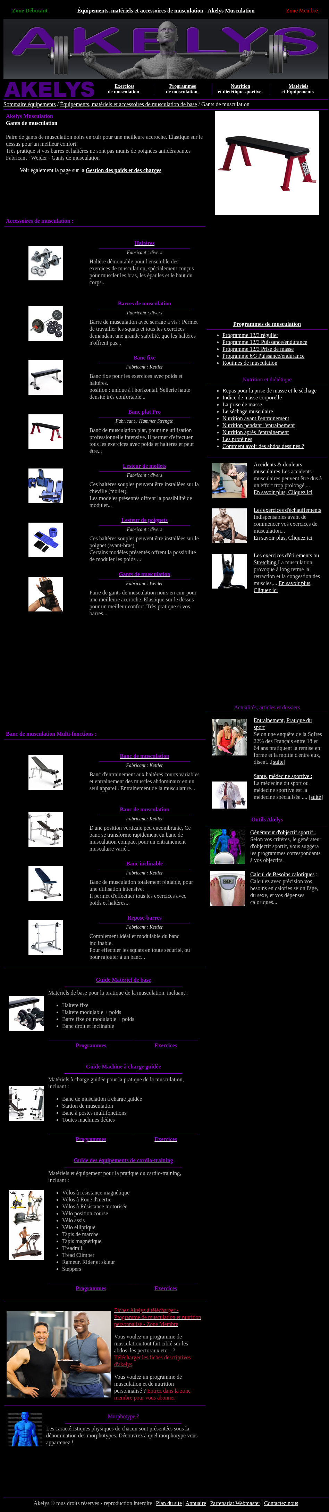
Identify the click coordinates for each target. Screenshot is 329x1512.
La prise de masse (242, 404)
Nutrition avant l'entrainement (255, 418)
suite (278, 762)
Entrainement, (269, 720)
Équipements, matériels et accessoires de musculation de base (128, 104)
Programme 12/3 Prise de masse (258, 349)
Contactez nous (281, 1503)
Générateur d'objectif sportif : (283, 832)
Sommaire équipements (29, 104)
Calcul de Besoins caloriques (282, 874)
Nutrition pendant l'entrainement (258, 425)
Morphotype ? (123, 1416)
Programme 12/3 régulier (250, 335)
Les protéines (237, 439)
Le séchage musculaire (247, 411)
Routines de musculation (249, 363)
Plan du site (169, 1503)
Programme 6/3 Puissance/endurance (263, 356)
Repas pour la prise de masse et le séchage (269, 391)
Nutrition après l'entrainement (255, 432)
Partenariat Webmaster (235, 1503)
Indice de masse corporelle (252, 397)
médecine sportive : (290, 776)
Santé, (261, 776)
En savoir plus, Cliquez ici (283, 492)
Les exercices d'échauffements (287, 510)
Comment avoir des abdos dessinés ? (263, 446)
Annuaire (195, 1503)
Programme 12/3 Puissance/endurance (264, 342)
